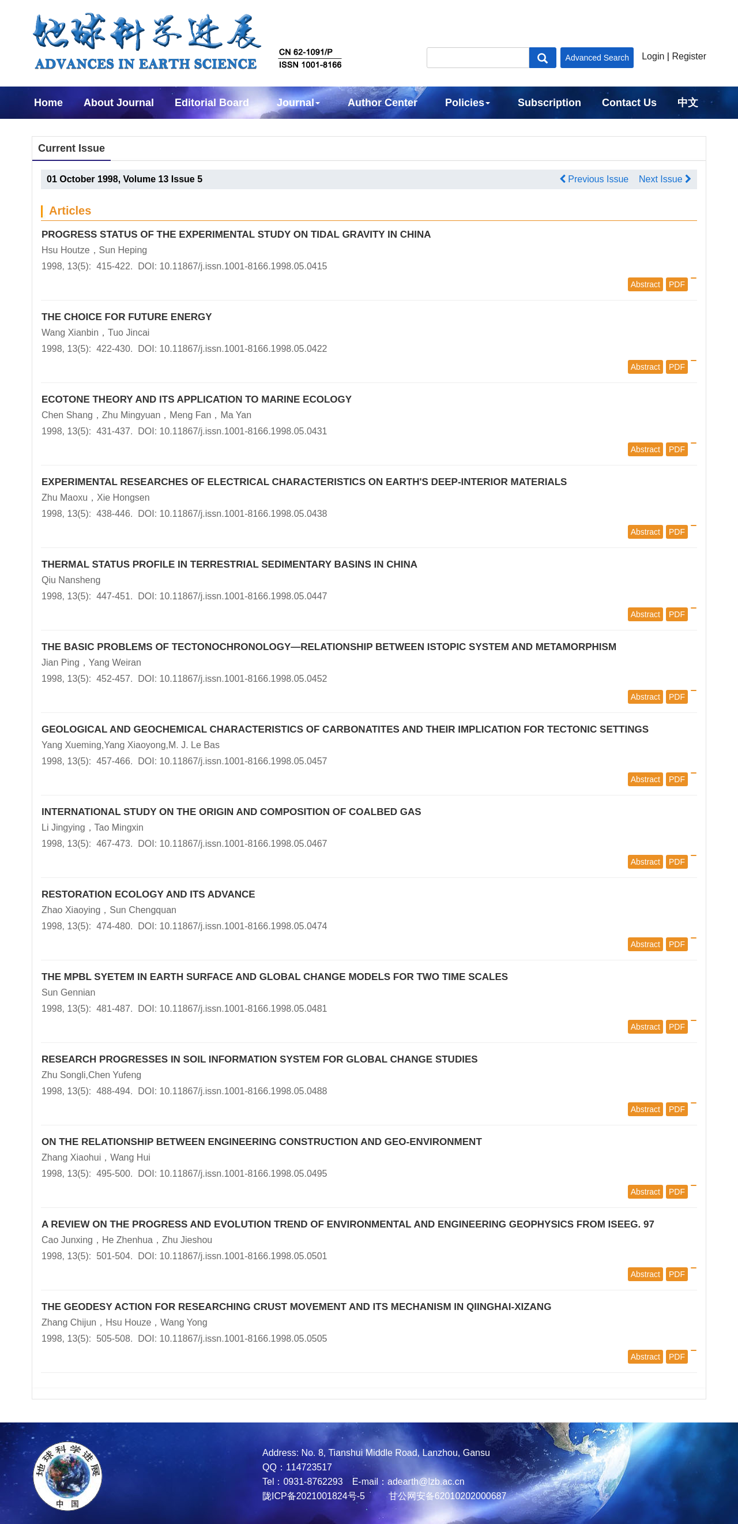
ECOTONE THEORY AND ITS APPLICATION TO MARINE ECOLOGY (197, 399)
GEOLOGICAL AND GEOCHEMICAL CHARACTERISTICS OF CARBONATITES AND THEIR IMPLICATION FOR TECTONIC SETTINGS (345, 729)
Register (689, 56)
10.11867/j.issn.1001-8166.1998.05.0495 (243, 1173)
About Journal (119, 102)
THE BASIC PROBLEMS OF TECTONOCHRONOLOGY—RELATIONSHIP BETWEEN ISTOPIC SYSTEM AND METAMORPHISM (329, 646)
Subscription (549, 102)
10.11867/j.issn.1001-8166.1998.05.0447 (243, 596)
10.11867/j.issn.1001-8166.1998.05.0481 (243, 1009)
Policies (467, 102)
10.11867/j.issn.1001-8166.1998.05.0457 (243, 761)
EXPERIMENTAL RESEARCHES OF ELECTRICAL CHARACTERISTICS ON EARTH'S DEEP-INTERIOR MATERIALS (304, 481)
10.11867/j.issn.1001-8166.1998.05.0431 (243, 431)
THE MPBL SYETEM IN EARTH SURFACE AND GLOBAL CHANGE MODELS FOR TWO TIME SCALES (275, 976)
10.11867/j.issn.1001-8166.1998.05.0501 (243, 1256)
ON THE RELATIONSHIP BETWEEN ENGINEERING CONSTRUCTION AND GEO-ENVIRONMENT (262, 1141)
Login (653, 56)
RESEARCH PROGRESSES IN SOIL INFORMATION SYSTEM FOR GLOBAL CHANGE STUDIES (260, 1059)
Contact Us (629, 102)
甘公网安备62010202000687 (446, 1496)
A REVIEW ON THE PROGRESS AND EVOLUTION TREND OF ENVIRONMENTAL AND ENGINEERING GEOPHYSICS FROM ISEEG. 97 (348, 1224)
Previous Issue (593, 179)
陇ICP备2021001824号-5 (313, 1496)
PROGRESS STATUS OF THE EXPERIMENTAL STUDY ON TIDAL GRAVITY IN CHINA (236, 234)
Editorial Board (212, 102)
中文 (687, 102)
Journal (298, 102)
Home (48, 102)
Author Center (382, 102)
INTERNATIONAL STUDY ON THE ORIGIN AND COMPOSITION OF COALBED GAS (231, 811)
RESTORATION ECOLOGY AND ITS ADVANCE (148, 894)
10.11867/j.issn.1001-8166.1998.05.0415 (243, 266)
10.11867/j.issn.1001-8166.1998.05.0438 (243, 514)
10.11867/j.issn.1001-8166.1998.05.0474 (243, 926)
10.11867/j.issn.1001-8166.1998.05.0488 (243, 1091)
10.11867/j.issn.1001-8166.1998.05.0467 (243, 844)
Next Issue (665, 179)
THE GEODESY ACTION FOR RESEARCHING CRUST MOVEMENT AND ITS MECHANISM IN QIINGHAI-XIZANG (296, 1306)
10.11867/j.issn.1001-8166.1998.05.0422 (243, 349)
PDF (677, 284)
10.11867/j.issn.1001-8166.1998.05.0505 (243, 1338)
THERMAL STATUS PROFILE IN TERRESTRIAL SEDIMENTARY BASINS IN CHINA (229, 564)
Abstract (645, 284)
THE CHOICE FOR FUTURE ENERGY (127, 316)
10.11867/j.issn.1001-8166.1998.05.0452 (243, 679)
